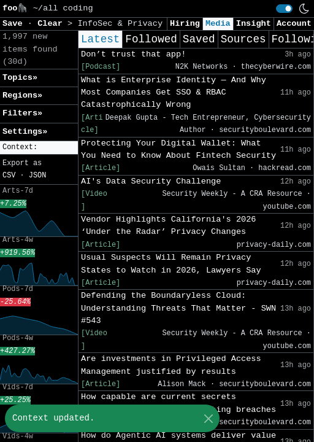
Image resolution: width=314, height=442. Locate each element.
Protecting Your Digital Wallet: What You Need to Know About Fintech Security (178, 149)
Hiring (185, 23)
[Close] (208, 418)
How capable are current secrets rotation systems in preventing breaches (178, 403)
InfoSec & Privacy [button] (120, 23)
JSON (38, 175)
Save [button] (15, 23)
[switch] (284, 8)
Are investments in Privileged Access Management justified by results (171, 365)
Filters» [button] (22, 113)
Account (294, 23)
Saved (199, 39)
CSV (8, 175)
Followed (151, 39)
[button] (39, 147)
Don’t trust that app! (133, 54)
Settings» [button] (24, 131)
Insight (253, 23)
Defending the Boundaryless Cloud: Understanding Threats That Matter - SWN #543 (178, 308)
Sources (243, 39)
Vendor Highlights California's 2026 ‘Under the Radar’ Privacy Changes (168, 225)
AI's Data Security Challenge (151, 181)
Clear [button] (52, 23)
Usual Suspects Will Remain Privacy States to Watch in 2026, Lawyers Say (171, 263)
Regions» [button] (22, 95)
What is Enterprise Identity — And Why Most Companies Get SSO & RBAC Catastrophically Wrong (173, 93)
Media (218, 23)
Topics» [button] (19, 77)
